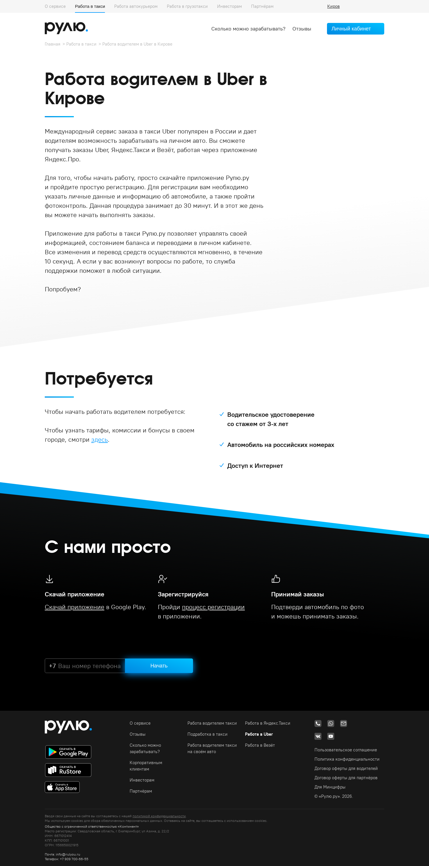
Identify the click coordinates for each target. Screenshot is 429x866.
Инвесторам (229, 6)
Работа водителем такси (212, 723)
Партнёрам (262, 6)
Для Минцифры (330, 787)
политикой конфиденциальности (159, 816)
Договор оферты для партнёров (346, 777)
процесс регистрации (213, 607)
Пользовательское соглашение (345, 750)
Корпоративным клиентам (146, 766)
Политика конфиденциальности (347, 759)
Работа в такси (90, 6)
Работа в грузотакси (187, 6)
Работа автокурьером (136, 6)
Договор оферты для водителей (346, 768)
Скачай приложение (74, 607)
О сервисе (55, 6)
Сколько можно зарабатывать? (248, 28)
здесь (99, 439)
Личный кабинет (351, 29)
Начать (158, 666)
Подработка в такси (207, 734)
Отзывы (301, 28)
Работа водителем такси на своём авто (212, 748)
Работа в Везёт (260, 745)
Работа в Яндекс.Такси (267, 723)
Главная (52, 44)
